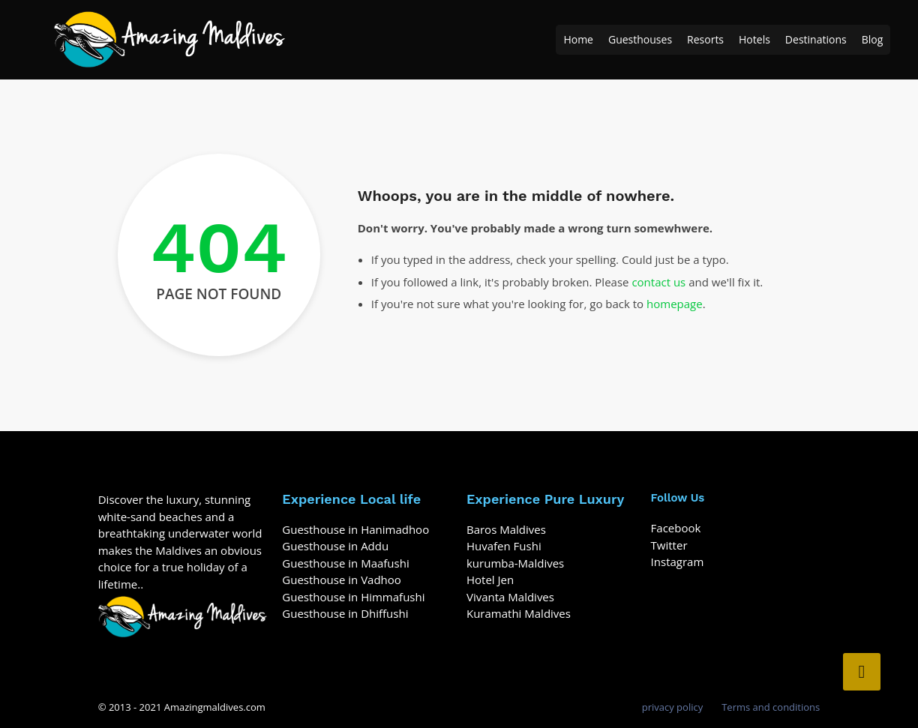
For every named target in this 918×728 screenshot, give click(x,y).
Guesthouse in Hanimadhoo (355, 529)
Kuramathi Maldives (518, 613)
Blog (873, 39)
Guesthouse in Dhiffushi (345, 613)
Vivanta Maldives (510, 596)
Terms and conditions (771, 707)
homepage (674, 303)
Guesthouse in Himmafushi (353, 596)
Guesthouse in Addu (335, 545)
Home (578, 39)
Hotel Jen (490, 579)
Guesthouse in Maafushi (345, 563)
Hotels (754, 39)
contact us (659, 281)
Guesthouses (640, 39)
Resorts (705, 39)
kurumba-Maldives (515, 563)
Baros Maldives (506, 529)
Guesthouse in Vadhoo (341, 579)
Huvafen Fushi (504, 545)
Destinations (816, 39)
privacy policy (672, 707)
